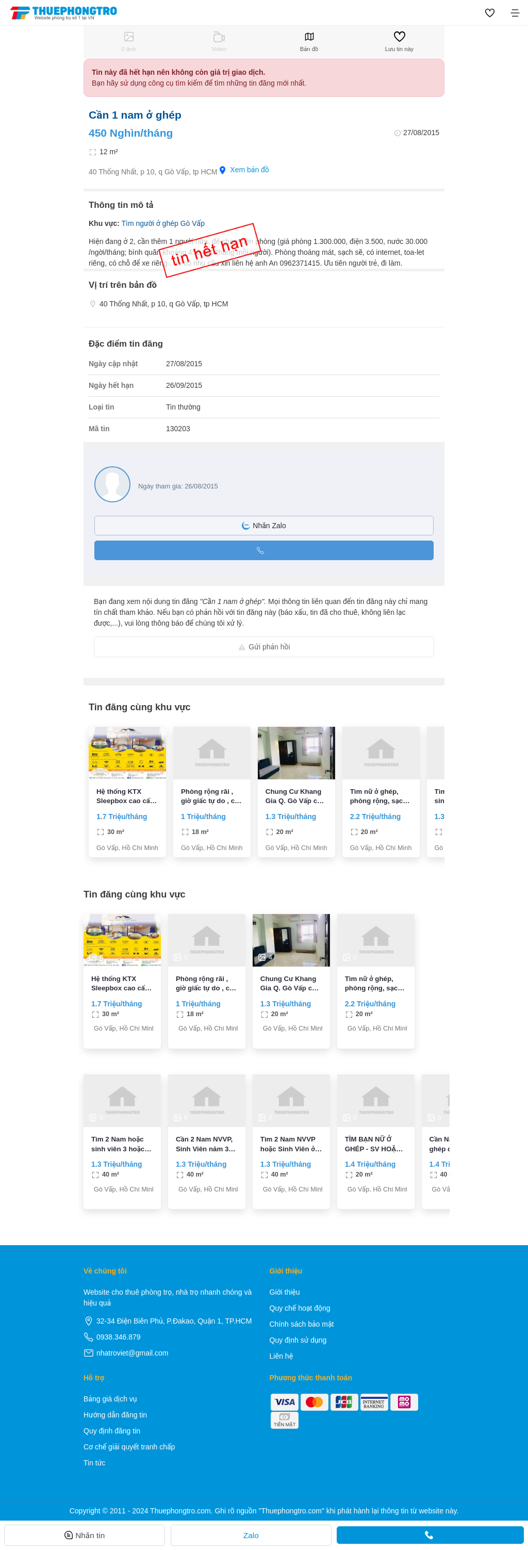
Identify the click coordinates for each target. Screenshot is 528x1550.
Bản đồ (309, 41)
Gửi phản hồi (264, 647)
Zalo (251, 1535)
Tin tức (94, 1463)
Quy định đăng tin (112, 1431)
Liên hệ (281, 1356)
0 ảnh (129, 41)
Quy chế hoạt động (300, 1308)
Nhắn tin (84, 1535)
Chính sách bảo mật (302, 1324)
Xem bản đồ (244, 170)
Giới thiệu (285, 1292)
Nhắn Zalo (264, 525)
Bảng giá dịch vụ (110, 1399)
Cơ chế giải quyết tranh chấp (129, 1447)
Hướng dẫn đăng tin (115, 1415)
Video (218, 41)
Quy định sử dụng (298, 1340)
